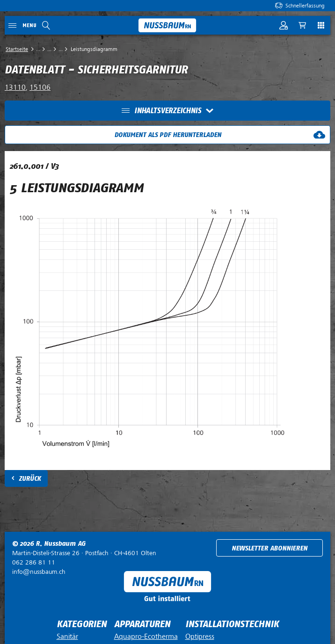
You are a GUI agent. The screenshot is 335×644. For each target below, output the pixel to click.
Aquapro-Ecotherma (146, 636)
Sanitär (67, 636)
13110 (15, 87)
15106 (40, 87)
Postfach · (84, 553)
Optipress (199, 636)
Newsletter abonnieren (269, 548)
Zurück (30, 479)
